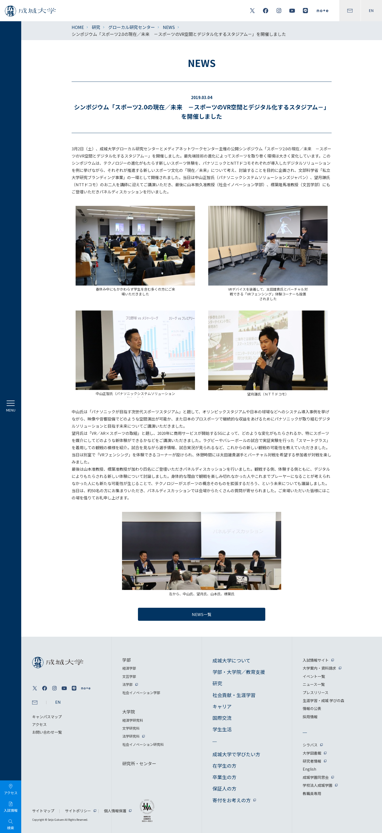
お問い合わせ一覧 (47, 732)
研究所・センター (139, 763)
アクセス (39, 724)
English (309, 769)
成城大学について (231, 660)
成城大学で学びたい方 (236, 754)
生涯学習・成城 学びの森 (323, 700)
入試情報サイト (316, 660)
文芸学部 (129, 676)
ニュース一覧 (314, 684)
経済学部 (129, 668)
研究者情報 (312, 761)
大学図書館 (312, 753)
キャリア (222, 706)
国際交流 (222, 717)
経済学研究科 (132, 720)
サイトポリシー (78, 811)
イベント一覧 (314, 676)
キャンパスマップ (47, 716)
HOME (78, 27)
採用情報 (310, 716)
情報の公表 (312, 708)
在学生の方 (224, 765)
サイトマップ (43, 811)
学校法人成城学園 (317, 785)
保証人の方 (224, 788)
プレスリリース (315, 692)
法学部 (127, 684)
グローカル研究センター (131, 27)
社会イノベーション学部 (141, 692)
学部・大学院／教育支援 (238, 671)
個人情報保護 (115, 811)
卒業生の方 (224, 777)
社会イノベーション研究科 (143, 744)
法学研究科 (131, 736)
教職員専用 (312, 793)
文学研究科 (131, 728)
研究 (96, 27)
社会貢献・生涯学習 (233, 694)
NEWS (169, 27)
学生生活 (222, 729)
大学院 (128, 711)
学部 (126, 660)
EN (371, 10)
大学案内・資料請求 (319, 668)
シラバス (310, 744)
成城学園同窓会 (316, 777)
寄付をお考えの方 (231, 800)
